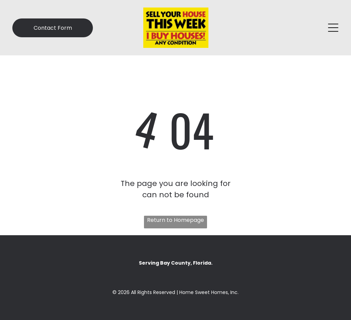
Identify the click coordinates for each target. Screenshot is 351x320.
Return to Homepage (175, 220)
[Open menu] (333, 28)
